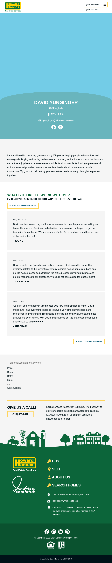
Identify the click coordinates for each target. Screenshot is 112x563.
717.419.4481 (58, 114)
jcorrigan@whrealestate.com (65, 501)
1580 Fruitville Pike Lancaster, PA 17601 (70, 494)
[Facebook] (53, 127)
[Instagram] (60, 127)
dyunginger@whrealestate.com (58, 120)
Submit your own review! (22, 206)
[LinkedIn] (60, 531)
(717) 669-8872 (92, 4)
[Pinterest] (67, 531)
